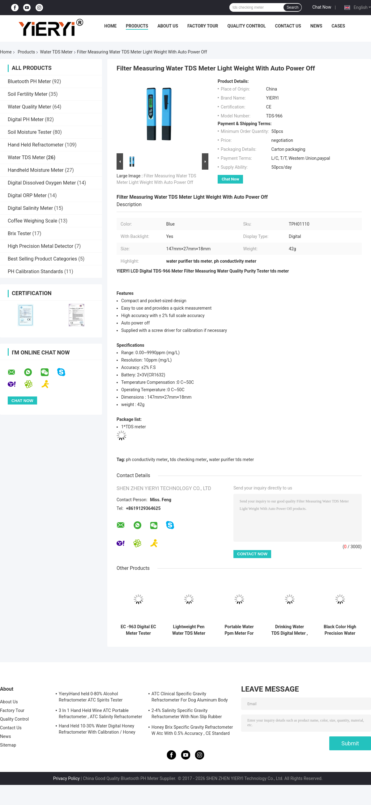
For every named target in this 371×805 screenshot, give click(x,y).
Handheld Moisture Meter (36, 170)
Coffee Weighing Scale (32, 221)
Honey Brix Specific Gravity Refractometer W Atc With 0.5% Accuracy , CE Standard (192, 730)
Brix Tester (19, 233)
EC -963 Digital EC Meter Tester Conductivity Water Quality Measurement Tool (138, 630)
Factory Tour (202, 25)
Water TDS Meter (56, 51)
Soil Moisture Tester (30, 132)
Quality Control (247, 25)
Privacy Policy (66, 778)
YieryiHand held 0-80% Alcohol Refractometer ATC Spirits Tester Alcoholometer (91, 697)
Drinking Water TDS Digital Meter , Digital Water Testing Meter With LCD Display (289, 630)
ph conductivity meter (147, 459)
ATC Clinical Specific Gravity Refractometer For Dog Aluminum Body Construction (189, 697)
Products (137, 25)
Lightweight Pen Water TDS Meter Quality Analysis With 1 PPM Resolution (188, 630)
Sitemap (8, 745)
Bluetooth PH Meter (29, 81)
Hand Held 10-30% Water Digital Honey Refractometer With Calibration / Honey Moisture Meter (97, 729)
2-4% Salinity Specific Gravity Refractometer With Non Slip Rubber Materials (186, 714)
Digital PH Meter (26, 119)
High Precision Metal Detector (40, 246)
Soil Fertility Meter (28, 94)
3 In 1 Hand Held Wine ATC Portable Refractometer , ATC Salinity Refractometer (100, 713)
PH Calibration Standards (35, 271)
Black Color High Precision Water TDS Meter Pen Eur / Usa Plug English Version (340, 630)
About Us (167, 25)
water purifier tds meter (231, 459)
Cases (338, 25)
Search (292, 7)
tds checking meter (188, 459)
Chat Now (321, 7)
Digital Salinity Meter (30, 208)
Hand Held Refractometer (36, 145)
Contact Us (288, 25)
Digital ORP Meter (27, 195)
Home (110, 25)
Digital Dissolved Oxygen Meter (42, 183)
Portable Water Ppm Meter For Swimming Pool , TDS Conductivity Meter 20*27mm (239, 630)
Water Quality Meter (29, 107)
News (316, 25)
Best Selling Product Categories (42, 259)
